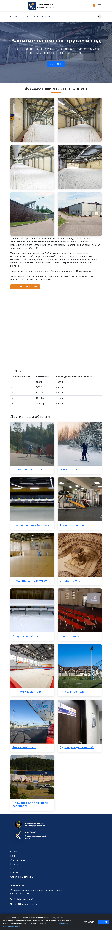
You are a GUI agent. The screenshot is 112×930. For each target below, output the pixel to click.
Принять (103, 922)
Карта (13, 868)
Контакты (15, 872)
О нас (13, 851)
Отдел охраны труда (21, 877)
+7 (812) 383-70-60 (25, 286)
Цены (13, 856)
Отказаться (89, 922)
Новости (15, 864)
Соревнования (18, 860)
